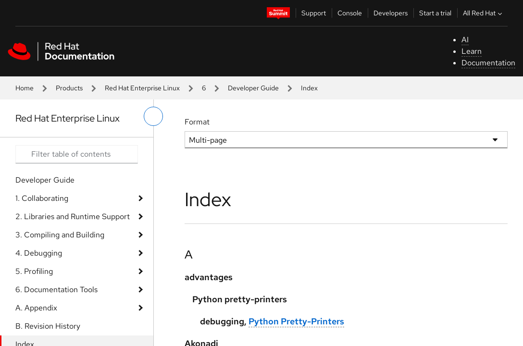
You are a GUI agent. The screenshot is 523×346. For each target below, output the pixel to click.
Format (197, 122)
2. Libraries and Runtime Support (72, 216)
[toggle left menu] (153, 116)
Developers (391, 13)
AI (465, 40)
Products (69, 88)
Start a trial (435, 13)
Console (349, 13)
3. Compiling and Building (59, 235)
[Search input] (76, 154)
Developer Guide (253, 88)
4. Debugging (38, 253)
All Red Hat (483, 13)
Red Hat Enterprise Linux (142, 88)
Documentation (488, 63)
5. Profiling (34, 271)
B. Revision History (47, 326)
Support (313, 13)
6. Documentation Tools (56, 289)
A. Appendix (36, 308)
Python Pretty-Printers (296, 321)
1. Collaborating (41, 198)
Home (24, 88)
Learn (471, 51)
